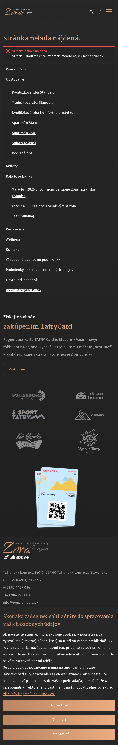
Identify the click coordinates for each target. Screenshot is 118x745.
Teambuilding (23, 216)
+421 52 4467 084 (16, 587)
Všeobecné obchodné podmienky (33, 260)
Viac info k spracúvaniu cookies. (29, 694)
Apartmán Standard (28, 123)
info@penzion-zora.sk (20, 602)
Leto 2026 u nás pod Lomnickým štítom (44, 206)
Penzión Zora (16, 69)
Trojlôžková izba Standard (33, 102)
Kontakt (12, 249)
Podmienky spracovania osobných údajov (39, 270)
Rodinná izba (22, 153)
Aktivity (12, 166)
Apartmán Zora (24, 133)
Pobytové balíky (19, 176)
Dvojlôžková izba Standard (33, 92)
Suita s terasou (24, 143)
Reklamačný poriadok (23, 290)
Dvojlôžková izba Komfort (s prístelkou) (44, 113)
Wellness (13, 239)
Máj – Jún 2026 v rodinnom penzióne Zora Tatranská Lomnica (53, 192)
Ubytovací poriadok (22, 280)
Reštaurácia (15, 229)
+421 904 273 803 (16, 595)
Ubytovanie (15, 79)
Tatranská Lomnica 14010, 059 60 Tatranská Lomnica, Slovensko (55, 572)
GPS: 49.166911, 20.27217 (22, 580)
